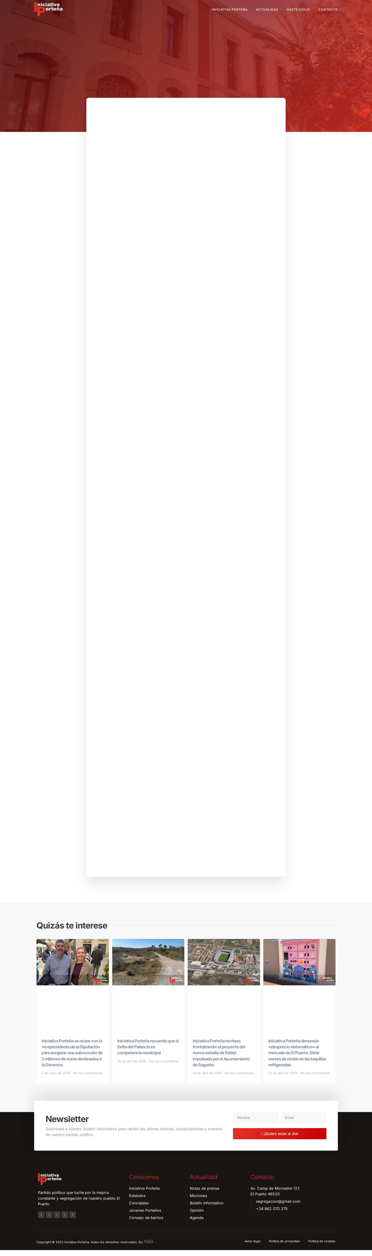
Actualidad (267, 9)
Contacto (328, 9)
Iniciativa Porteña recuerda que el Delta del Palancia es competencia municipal (148, 1052)
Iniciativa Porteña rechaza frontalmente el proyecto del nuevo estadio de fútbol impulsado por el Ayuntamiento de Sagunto (221, 1058)
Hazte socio (298, 9)
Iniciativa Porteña (230, 9)
